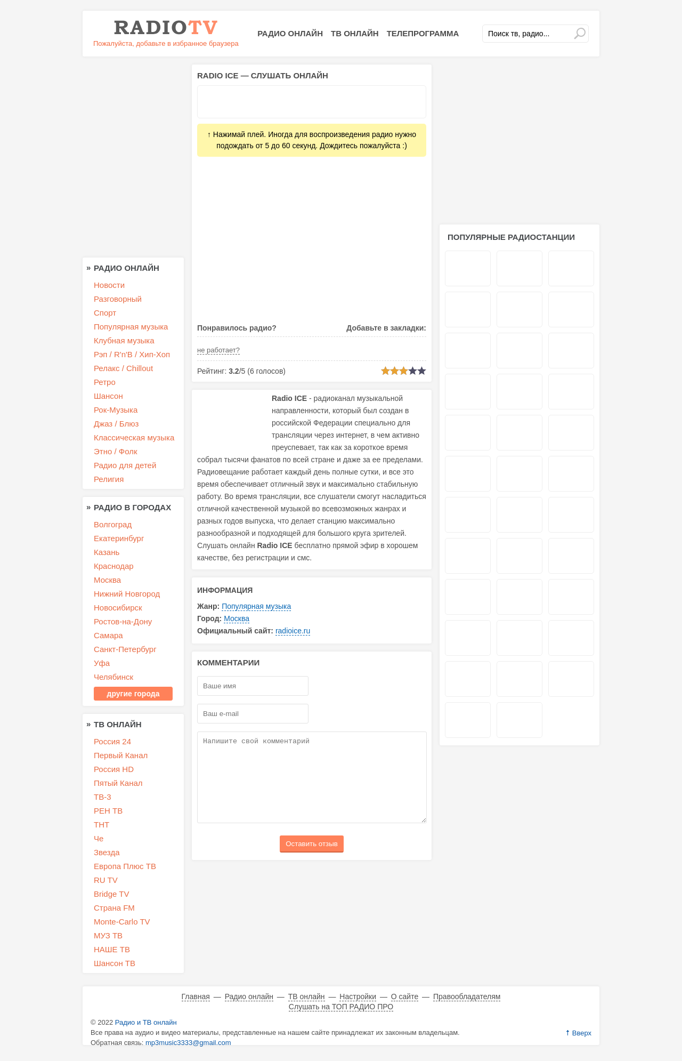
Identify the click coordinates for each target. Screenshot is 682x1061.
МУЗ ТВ (108, 935)
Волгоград (113, 524)
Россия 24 (112, 741)
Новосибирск (118, 607)
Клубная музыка (124, 340)
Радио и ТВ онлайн (146, 1022)
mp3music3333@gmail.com (188, 1043)
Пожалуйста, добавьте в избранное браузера (166, 43)
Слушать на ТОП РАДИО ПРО (341, 1006)
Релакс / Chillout (123, 368)
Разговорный (118, 298)
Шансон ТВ (114, 963)
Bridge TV (111, 893)
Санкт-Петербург (125, 649)
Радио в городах (132, 507)
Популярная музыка (256, 606)
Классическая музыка (134, 437)
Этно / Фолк (115, 451)
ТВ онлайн (355, 33)
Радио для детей (125, 465)
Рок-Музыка (115, 409)
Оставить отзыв (312, 860)
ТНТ (101, 824)
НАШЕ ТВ (112, 949)
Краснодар (114, 565)
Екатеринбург (119, 538)
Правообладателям (466, 996)
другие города (133, 693)
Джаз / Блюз (116, 423)
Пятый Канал (118, 782)
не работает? (218, 350)
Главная (196, 996)
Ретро (105, 382)
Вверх (581, 1033)
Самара (108, 635)
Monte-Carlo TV (122, 921)
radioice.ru (292, 630)
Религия (109, 479)
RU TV (106, 880)
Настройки (357, 996)
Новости (109, 285)
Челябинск (113, 676)
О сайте (404, 996)
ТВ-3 (102, 796)
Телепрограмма (423, 33)
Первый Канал (121, 755)
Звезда (107, 852)
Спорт (105, 312)
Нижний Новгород (127, 593)
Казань (106, 552)
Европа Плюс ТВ (125, 866)
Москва (236, 618)
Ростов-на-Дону (123, 621)
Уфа (102, 663)
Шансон (108, 395)
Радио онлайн (290, 33)
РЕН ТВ (108, 810)
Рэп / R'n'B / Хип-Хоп (132, 354)
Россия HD (114, 769)
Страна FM (114, 907)
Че (98, 838)
